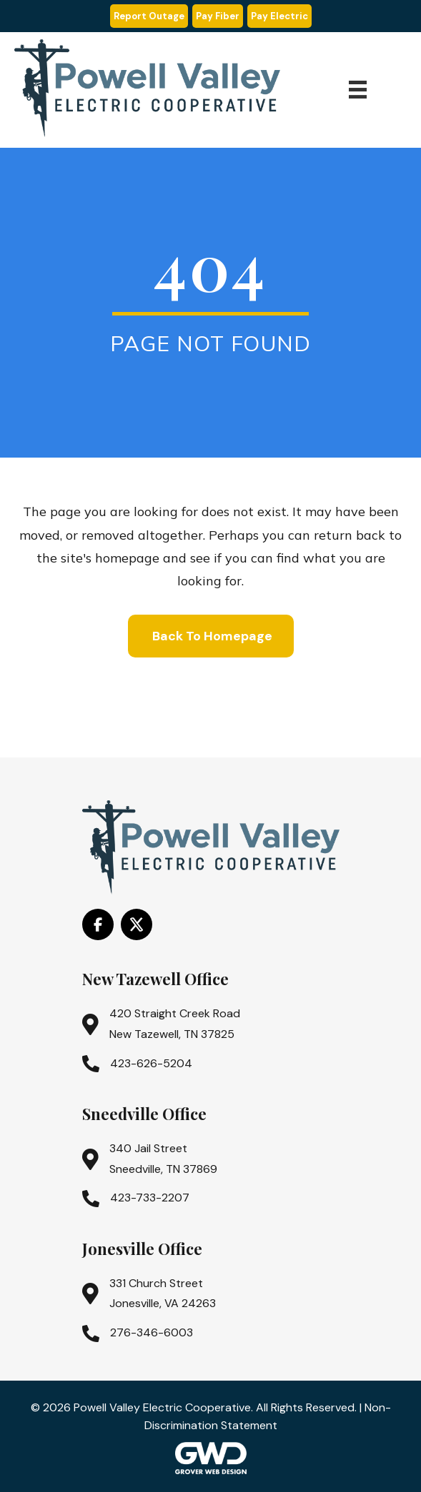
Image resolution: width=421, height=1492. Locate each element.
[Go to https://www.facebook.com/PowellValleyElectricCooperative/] (98, 924)
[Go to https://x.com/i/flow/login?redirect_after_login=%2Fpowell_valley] (136, 924)
